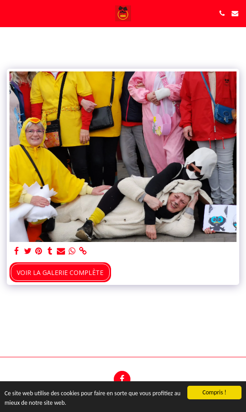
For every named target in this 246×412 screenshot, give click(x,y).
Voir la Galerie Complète (60, 272)
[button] (10, 13)
